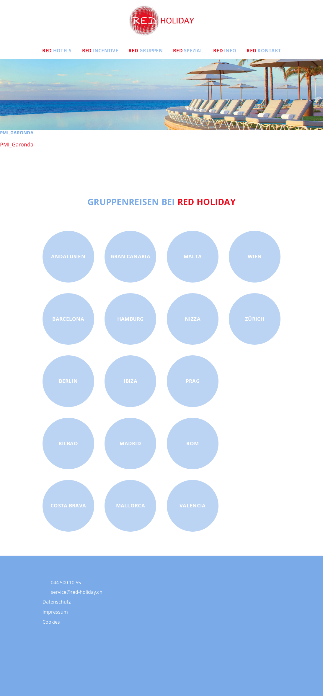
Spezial (188, 54)
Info (224, 54)
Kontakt (264, 54)
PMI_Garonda (16, 148)
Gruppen (145, 54)
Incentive (99, 54)
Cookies (51, 626)
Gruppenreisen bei (161, 205)
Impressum (55, 616)
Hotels (56, 54)
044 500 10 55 (66, 586)
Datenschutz (57, 606)
